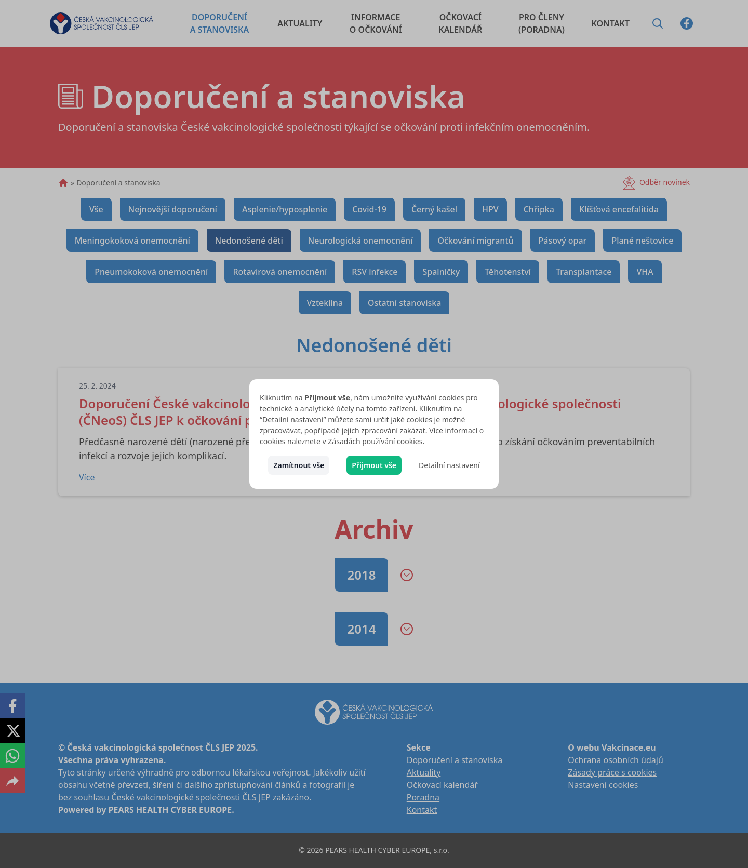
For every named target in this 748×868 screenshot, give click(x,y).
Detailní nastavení (449, 465)
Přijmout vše (374, 465)
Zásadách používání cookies (375, 441)
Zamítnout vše (298, 465)
